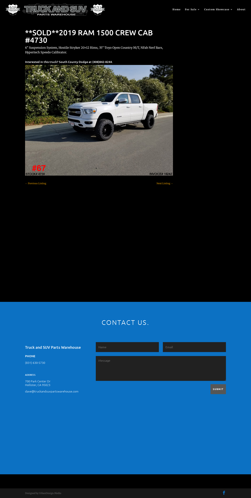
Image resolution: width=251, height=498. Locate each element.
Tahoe (186, 253)
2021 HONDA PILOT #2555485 (199, 105)
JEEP (185, 218)
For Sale (191, 9)
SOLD (186, 242)
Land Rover (189, 230)
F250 (185, 195)
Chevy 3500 (189, 160)
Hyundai (187, 213)
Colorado (188, 166)
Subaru (187, 247)
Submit (218, 388)
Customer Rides (191, 172)
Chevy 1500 (189, 149)
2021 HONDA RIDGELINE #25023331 (203, 89)
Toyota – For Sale (192, 259)
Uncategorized (191, 265)
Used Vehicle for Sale (194, 271)
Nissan (187, 236)
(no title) (187, 121)
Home (176, 9)
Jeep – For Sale (191, 224)
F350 (185, 201)
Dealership (189, 178)
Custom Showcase (217, 9)
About (241, 9)
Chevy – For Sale (192, 143)
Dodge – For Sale (192, 184)
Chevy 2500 (189, 155)
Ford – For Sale (191, 207)
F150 (185, 189)
